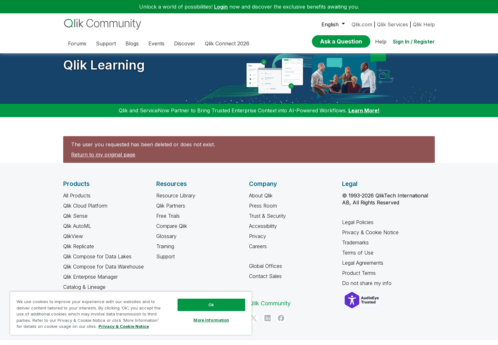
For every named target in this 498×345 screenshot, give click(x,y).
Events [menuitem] (156, 43)
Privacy (257, 241)
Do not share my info (367, 288)
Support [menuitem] (106, 43)
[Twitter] (254, 323)
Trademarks (355, 247)
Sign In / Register (414, 41)
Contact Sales (265, 281)
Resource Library (175, 200)
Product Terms (359, 278)
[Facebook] (281, 323)
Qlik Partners (170, 210)
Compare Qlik (171, 231)
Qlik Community (270, 308)
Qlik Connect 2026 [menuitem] (227, 43)
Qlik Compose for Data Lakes (97, 261)
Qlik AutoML (77, 231)
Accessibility (263, 231)
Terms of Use (358, 257)
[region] (131, 313)
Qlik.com (362, 24)
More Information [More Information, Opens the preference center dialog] (211, 319)
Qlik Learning (104, 69)
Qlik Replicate (78, 251)
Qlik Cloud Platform (85, 210)
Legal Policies (358, 227)
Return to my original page (103, 159)
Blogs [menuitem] (132, 43)
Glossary (166, 241)
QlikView (73, 241)
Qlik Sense (75, 220)
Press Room (263, 210)
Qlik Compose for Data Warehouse (103, 271)
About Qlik (261, 200)
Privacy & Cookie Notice (370, 237)
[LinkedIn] (267, 323)
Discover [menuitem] (184, 43)
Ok (211, 304)
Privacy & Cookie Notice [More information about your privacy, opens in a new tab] (123, 326)
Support (165, 261)
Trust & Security (267, 220)
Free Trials (168, 220)
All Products (77, 200)
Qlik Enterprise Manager (90, 281)
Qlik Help (424, 24)
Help (381, 41)
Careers (258, 251)
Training (165, 251)
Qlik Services (392, 24)
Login (221, 6)
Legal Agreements (362, 267)
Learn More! (364, 115)
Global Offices (265, 271)
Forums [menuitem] (77, 43)
